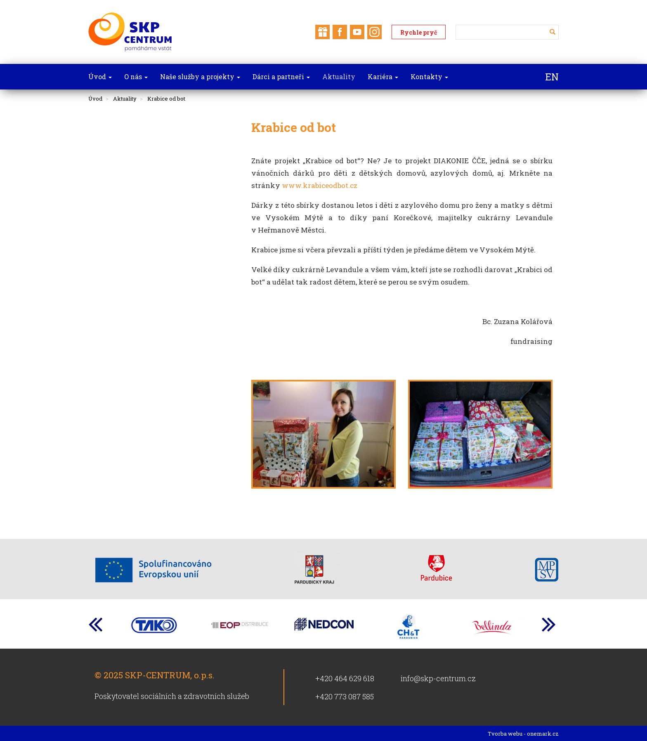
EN (552, 77)
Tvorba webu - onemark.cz (523, 733)
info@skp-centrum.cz (438, 678)
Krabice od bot (166, 98)
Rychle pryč (418, 32)
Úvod (95, 98)
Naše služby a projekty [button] (200, 76)
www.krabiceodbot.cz (319, 185)
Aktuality (125, 98)
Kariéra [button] (383, 76)
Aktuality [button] (338, 76)
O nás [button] (136, 76)
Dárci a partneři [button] (281, 76)
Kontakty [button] (429, 76)
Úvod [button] (100, 76)
